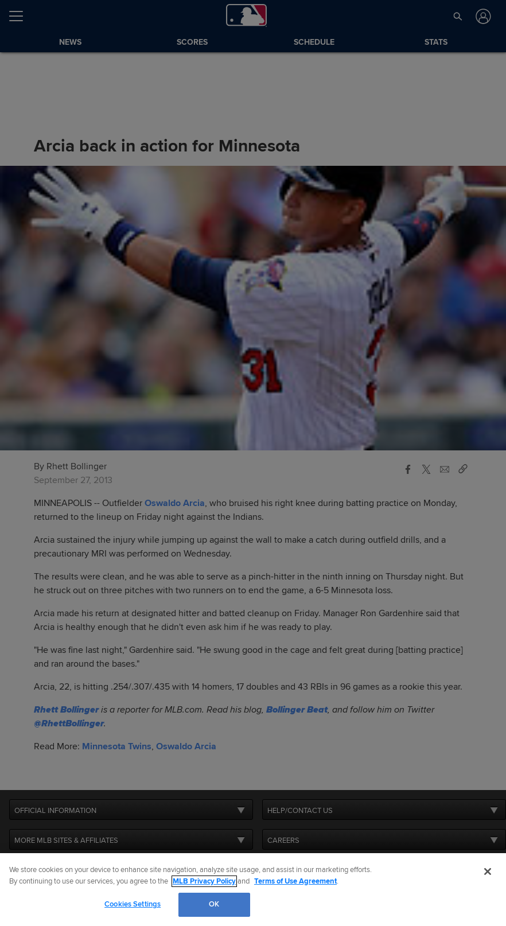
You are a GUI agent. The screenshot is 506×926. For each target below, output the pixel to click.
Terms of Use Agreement (295, 881)
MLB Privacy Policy (204, 881)
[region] (253, 889)
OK (214, 904)
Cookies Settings (132, 904)
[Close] (487, 871)
